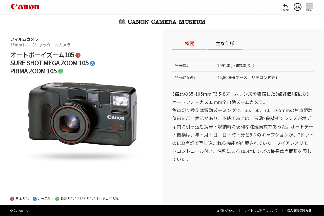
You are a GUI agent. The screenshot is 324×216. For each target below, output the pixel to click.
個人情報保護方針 (299, 210)
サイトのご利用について (261, 210)
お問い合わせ (226, 210)
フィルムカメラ (24, 39)
